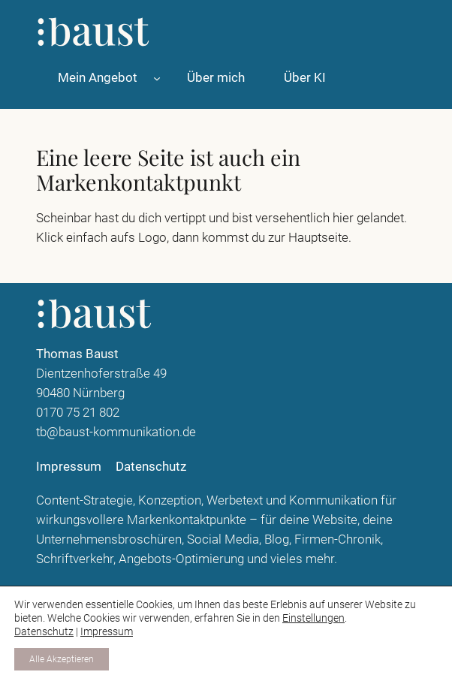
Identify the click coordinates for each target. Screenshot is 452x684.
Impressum (106, 631)
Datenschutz (44, 631)
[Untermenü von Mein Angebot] (157, 77)
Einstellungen (313, 618)
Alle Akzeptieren (61, 659)
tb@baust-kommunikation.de (116, 431)
